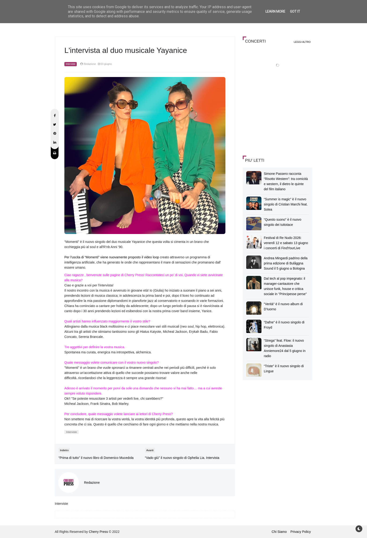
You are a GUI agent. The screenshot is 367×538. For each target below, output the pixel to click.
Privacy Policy (300, 532)
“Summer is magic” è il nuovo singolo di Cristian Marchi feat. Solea (286, 204)
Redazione (92, 482)
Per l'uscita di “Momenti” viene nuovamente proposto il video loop (111, 257)
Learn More (275, 11)
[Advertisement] (278, 118)
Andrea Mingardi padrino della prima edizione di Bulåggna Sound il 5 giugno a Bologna (286, 263)
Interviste (70, 64)
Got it (295, 11)
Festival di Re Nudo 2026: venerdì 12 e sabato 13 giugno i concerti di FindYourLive (286, 243)
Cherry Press (98, 532)
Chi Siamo (279, 532)
